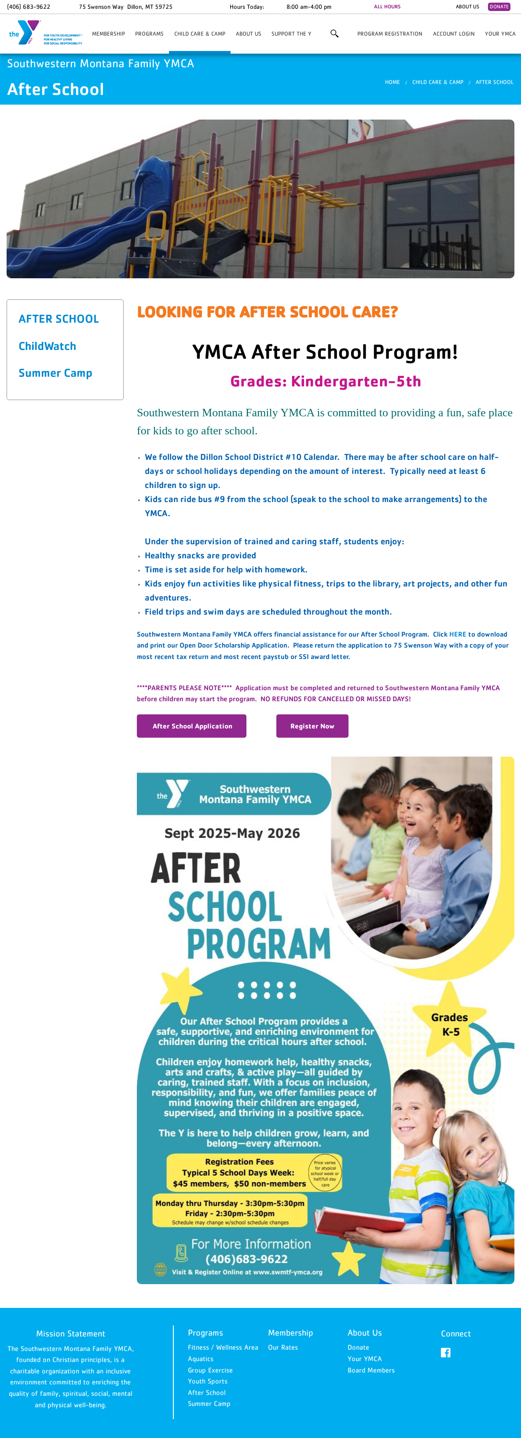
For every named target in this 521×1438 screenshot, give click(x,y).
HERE (457, 634)
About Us (467, 7)
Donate (499, 7)
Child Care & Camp (199, 33)
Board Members (371, 1370)
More (334, 34)
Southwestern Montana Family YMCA (51, 33)
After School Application (191, 725)
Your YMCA (500, 33)
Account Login (454, 33)
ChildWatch (47, 346)
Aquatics (200, 1358)
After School (495, 82)
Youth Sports (207, 1381)
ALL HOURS (387, 7)
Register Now (312, 725)
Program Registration (389, 33)
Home (392, 82)
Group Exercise (210, 1370)
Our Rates (283, 1347)
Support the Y (292, 33)
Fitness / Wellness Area (223, 1347)
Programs (149, 33)
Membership (108, 33)
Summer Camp (55, 372)
